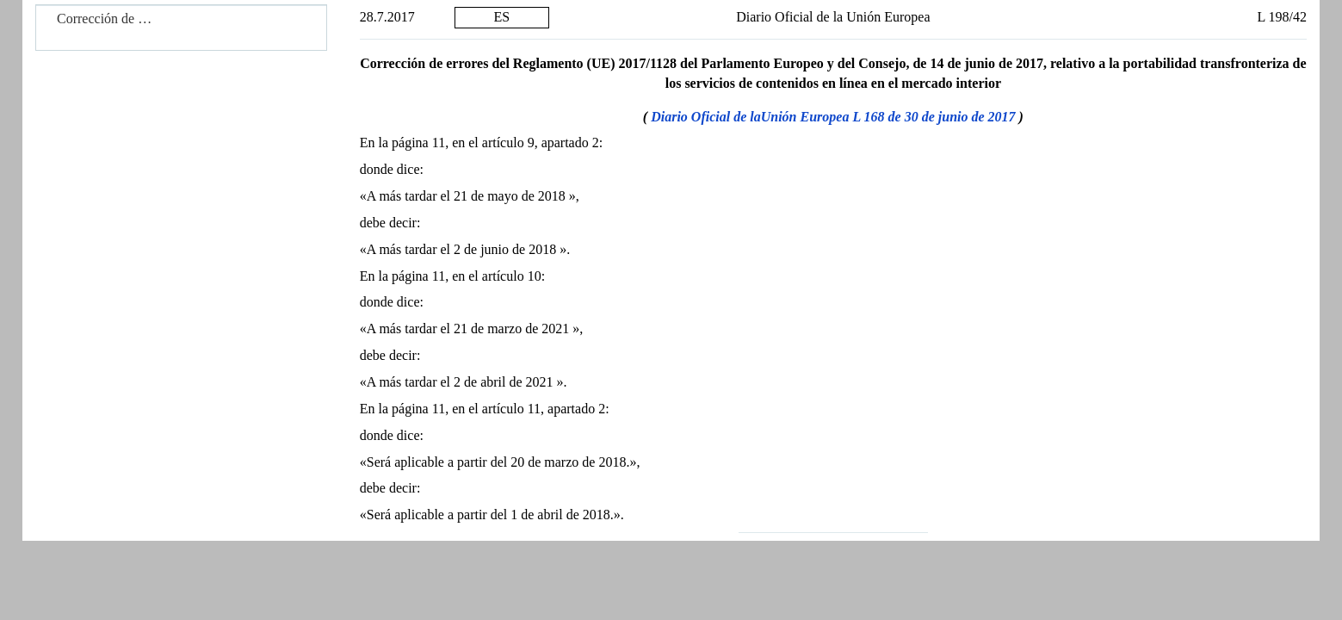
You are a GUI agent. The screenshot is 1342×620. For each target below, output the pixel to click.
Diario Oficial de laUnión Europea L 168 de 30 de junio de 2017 (833, 116)
